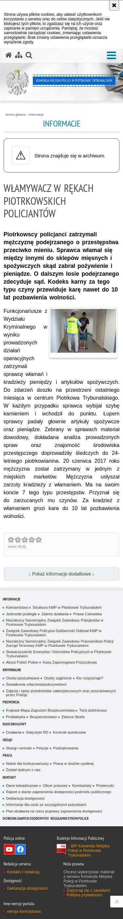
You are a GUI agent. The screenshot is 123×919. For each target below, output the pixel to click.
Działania (13, 732)
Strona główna (15, 114)
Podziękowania (65, 748)
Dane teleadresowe (22, 786)
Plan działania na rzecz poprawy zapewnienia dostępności (54, 811)
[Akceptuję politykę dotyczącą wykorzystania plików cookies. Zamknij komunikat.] (114, 5)
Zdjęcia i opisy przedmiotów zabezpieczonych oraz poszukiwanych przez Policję (61, 693)
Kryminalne (12, 669)
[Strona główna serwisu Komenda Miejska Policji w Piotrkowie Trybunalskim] (8, 55)
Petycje (42, 748)
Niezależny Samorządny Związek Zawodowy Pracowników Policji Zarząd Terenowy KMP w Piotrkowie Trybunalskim (59, 643)
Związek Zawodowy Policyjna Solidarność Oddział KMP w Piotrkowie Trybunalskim (53, 633)
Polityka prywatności (84, 895)
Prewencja (11, 701)
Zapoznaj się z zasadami (88, 890)
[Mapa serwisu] (18, 55)
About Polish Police (22, 662)
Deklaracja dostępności (25, 798)
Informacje (36, 114)
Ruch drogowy (14, 723)
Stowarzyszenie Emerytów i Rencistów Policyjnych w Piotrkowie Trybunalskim (58, 654)
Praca (7, 755)
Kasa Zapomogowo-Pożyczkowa (70, 662)
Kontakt (9, 777)
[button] (111, 56)
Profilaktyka (15, 717)
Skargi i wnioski (18, 748)
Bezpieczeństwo (43, 717)
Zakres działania (55, 614)
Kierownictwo (17, 607)
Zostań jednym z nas (23, 770)
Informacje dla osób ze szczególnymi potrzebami (46, 805)
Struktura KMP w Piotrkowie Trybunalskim (67, 607)
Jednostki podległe (21, 614)
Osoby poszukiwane (22, 678)
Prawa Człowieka (87, 614)
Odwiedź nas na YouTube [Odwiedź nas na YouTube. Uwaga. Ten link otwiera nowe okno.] (9, 849)
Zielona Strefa (73, 717)
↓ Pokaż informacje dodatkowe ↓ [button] (61, 574)
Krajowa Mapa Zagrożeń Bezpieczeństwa (40, 710)
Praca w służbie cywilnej (73, 764)
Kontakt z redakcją (23, 872)
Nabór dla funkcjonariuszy (27, 764)
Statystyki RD (37, 732)
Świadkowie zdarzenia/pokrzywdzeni (36, 684)
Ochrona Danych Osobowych (26, 818)
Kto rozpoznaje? (89, 678)
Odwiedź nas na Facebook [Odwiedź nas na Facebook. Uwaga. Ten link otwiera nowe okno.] (20, 849)
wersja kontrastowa (24, 911)
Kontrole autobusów (69, 732)
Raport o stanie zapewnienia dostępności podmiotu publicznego (58, 792)
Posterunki (105, 786)
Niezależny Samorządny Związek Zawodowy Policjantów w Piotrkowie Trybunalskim (54, 622)
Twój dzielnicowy (93, 710)
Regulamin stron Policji (70, 818)
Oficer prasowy (55, 786)
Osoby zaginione (58, 678)
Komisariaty (82, 786)
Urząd (7, 739)
